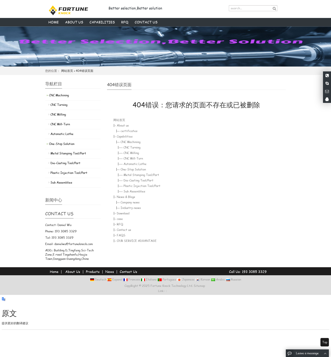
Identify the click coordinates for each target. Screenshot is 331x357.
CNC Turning (131, 147)
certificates (129, 131)
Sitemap (199, 286)
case (120, 219)
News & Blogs (126, 197)
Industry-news (131, 208)
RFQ (124, 22)
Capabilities (102, 22)
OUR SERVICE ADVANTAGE (137, 241)
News (109, 271)
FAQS (121, 235)
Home (53, 22)
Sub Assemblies (134, 191)
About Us (72, 271)
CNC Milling (131, 153)
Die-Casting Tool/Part (138, 180)
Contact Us (128, 271)
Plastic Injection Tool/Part (141, 186)
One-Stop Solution (133, 169)
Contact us (146, 22)
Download (123, 213)
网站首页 (67, 71)
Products (93, 271)
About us (74, 22)
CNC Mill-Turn (133, 158)
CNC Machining (130, 142)
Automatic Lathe (135, 164)
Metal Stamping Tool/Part (141, 175)
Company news (130, 202)
